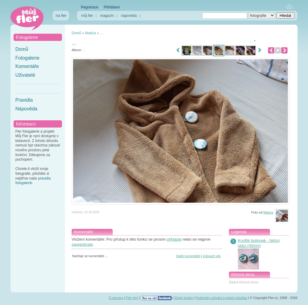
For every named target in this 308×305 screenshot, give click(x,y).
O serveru (116, 298)
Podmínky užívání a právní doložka (221, 298)
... (84, 50)
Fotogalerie (27, 57)
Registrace (89, 7)
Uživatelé (25, 75)
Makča (90, 33)
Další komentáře (188, 256)
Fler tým (132, 298)
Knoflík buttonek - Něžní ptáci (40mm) (259, 243)
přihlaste (174, 239)
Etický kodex (183, 298)
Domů (21, 49)
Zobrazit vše (212, 256)
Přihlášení (112, 7)
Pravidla (24, 100)
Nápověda (26, 108)
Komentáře (27, 66)
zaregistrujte (82, 244)
